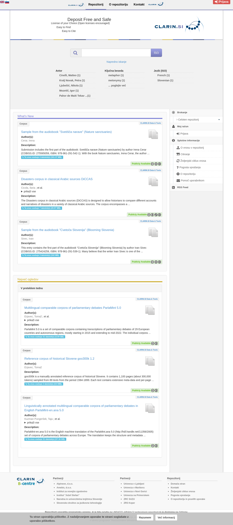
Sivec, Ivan (27, 238)
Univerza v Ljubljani (134, 484)
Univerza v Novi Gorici (135, 491)
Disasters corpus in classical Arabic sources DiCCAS (57, 179)
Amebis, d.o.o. (64, 487)
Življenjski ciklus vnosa (183, 491)
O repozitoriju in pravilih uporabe (188, 499)
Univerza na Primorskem (136, 495)
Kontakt (175, 487)
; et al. (90, 189)
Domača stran (178, 484)
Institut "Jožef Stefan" (68, 495)
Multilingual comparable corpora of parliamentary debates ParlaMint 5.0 (72, 308)
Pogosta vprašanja (180, 495)
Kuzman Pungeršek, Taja (38, 418)
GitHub (182, 512)
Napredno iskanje (117, 61)
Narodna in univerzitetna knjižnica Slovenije (79, 499)
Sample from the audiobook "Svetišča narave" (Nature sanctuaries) (66, 132)
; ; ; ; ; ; (90, 189)
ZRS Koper (129, 503)
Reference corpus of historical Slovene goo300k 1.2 (59, 358)
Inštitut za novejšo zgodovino (72, 491)
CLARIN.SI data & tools (150, 123)
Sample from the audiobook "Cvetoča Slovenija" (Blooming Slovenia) (67, 230)
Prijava (221, 1)
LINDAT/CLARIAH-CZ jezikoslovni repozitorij (135, 512)
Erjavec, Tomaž (33, 316)
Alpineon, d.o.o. (65, 484)
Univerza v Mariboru (134, 487)
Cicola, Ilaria (28, 187)
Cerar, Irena (28, 140)
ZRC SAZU (129, 499)
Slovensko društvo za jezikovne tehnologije (79, 503)
